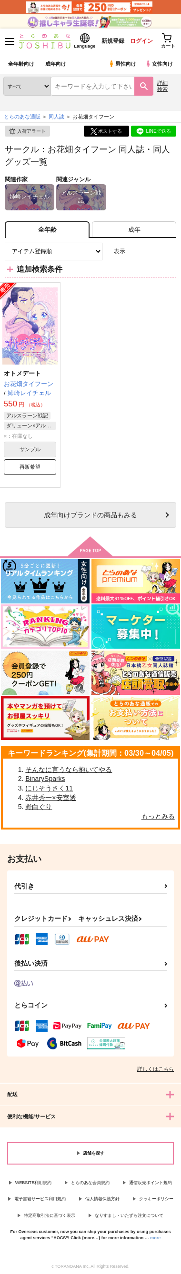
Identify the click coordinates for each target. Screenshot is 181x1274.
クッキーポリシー (156, 1198)
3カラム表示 (136, 251)
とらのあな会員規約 (90, 1182)
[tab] (134, 229)
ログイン (141, 41)
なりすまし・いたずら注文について (129, 1215)
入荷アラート (27, 131)
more (155, 1237)
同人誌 (56, 116)
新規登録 (112, 41)
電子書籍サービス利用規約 (40, 1198)
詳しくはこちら (155, 1069)
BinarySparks (45, 778)
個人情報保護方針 (102, 1198)
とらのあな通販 (22, 116)
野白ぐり (38, 806)
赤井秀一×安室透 (50, 797)
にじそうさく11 (49, 788)
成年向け (55, 64)
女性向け (159, 63)
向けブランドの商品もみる (90, 515)
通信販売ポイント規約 (150, 1182)
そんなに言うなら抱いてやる (68, 769)
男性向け (122, 63)
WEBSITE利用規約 (33, 1182)
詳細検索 (162, 86)
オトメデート (22, 373)
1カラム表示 (168, 251)
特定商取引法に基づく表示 (49, 1215)
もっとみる (158, 816)
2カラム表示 (152, 251)
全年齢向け (21, 64)
